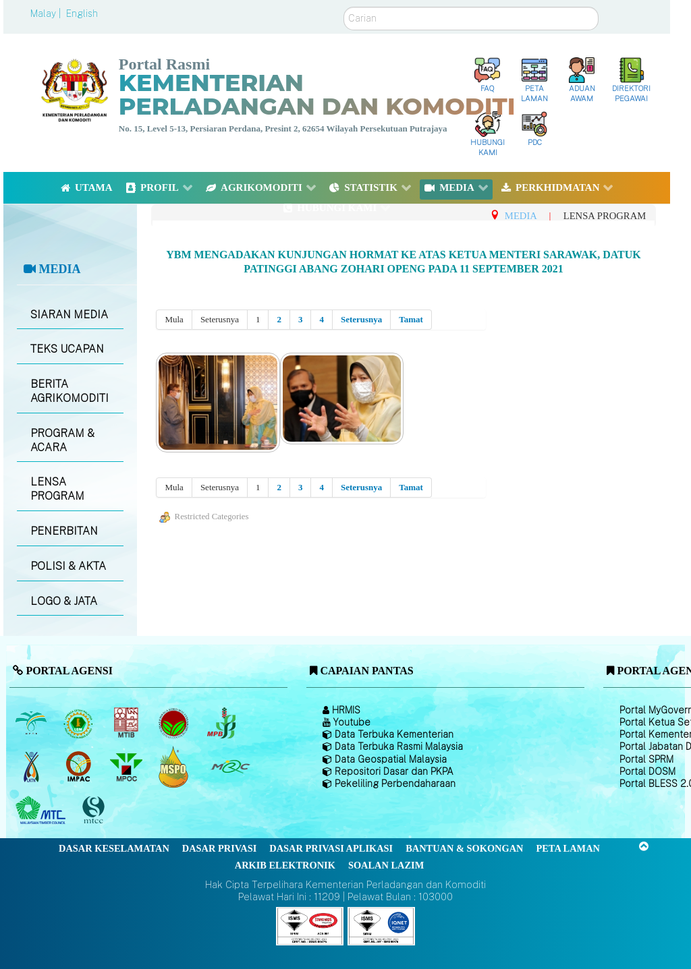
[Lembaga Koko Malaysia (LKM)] (175, 723)
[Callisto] (309, 925)
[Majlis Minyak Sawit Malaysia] (127, 767)
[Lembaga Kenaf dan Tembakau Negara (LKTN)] (32, 767)
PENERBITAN (64, 531)
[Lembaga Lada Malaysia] (222, 723)
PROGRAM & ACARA (62, 440)
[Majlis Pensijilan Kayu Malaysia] (95, 810)
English (82, 13)
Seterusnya (361, 319)
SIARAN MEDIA (69, 314)
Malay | (46, 13)
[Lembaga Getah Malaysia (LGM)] (80, 723)
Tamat (411, 319)
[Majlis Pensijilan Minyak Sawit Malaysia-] (175, 766)
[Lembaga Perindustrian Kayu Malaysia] (127, 723)
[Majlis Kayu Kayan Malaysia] (42, 810)
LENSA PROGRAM (57, 488)
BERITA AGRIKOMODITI (69, 391)
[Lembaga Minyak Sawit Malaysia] (32, 723)
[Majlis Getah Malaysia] (230, 767)
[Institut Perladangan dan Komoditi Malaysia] (80, 767)
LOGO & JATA (63, 601)
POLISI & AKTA (68, 566)
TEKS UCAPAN (67, 349)
